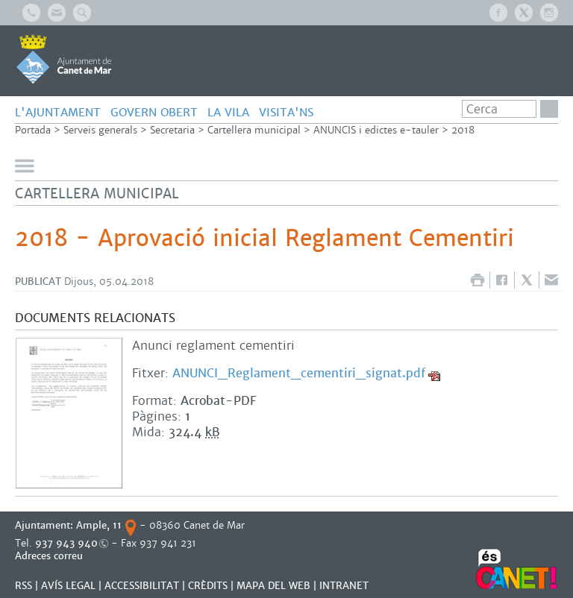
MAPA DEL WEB (273, 585)
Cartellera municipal (254, 130)
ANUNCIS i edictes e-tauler (376, 130)
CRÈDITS (208, 585)
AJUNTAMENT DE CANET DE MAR (64, 59)
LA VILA (228, 112)
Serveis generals (100, 130)
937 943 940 (66, 543)
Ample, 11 (99, 525)
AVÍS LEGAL (68, 585)
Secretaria (172, 130)
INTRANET (344, 585)
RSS (23, 585)
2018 (463, 130)
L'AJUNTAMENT (58, 112)
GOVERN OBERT (154, 112)
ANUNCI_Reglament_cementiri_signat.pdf (298, 373)
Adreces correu (50, 556)
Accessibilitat (141, 585)
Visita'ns (286, 112)
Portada (33, 130)
